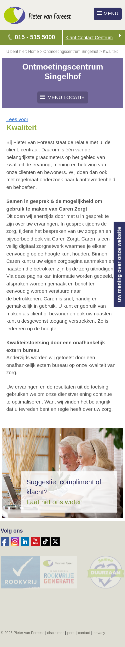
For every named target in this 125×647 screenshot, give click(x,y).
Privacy (99, 633)
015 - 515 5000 (35, 37)
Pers (70, 633)
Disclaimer (55, 633)
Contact (84, 633)
